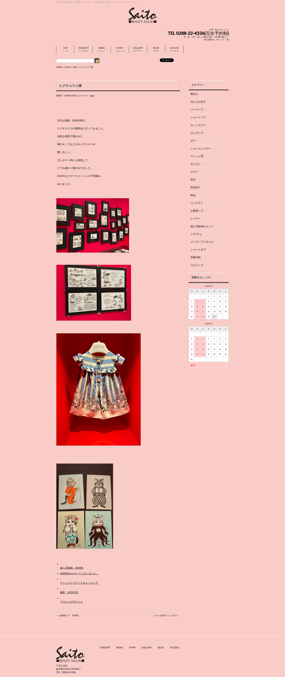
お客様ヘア (196, 210)
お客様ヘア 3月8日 (67, 615)
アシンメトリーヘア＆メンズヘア (79, 582)
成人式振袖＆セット (201, 226)
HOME (59, 67)
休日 (193, 179)
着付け (194, 93)
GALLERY (147, 646)
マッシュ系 (196, 156)
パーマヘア (196, 109)
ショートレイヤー (200, 148)
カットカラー (198, 125)
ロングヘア (196, 132)
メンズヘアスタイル (201, 241)
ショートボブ (198, 249)
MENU (120, 646)
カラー (194, 171)
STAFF (132, 646)
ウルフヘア (196, 265)
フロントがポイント (71, 601)
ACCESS (174, 646)
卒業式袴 (195, 257)
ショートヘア (198, 117)
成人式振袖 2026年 (71, 567)
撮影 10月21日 (69, 592)
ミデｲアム (196, 234)
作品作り (195, 187)
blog (75, 67)
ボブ (193, 140)
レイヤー (195, 218)
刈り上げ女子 (198, 101)
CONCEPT (105, 646)
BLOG (161, 646)
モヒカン (195, 163)
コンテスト (196, 202)
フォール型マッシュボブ (166, 615)
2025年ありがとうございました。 (79, 573)
